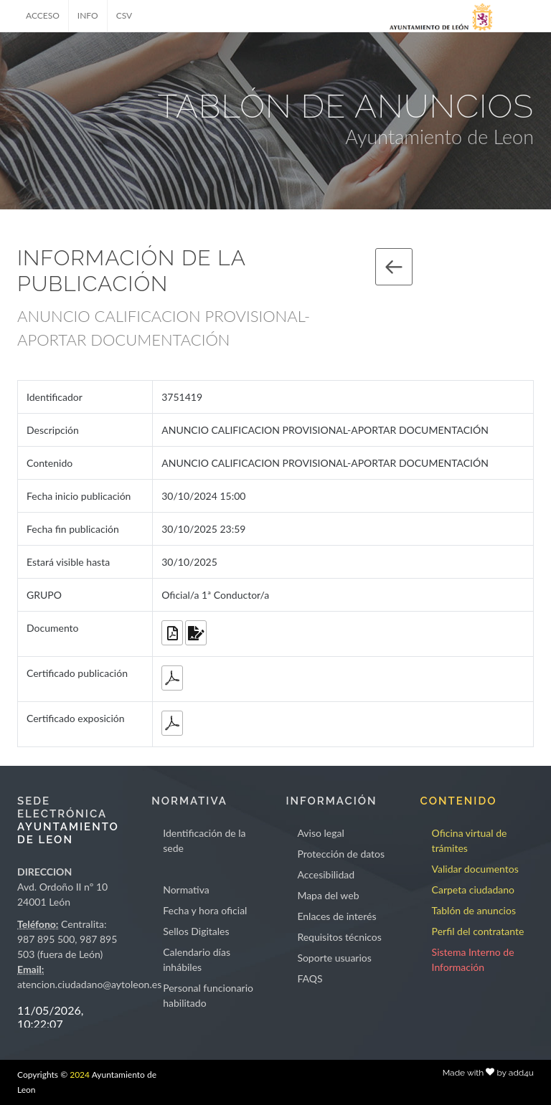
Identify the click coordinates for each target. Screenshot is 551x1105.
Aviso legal (320, 833)
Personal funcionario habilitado (208, 995)
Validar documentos (475, 869)
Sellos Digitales (196, 931)
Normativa (186, 889)
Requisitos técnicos (339, 937)
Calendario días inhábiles (196, 959)
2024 (80, 1074)
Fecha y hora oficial (205, 910)
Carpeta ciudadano (473, 889)
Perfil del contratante (478, 931)
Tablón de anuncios (474, 910)
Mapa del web (328, 895)
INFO (87, 15)
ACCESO (43, 15)
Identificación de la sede (204, 840)
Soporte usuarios (334, 958)
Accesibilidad (325, 874)
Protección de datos (341, 854)
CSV (124, 15)
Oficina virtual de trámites (469, 840)
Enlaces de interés (336, 916)
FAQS (309, 978)
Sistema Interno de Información (473, 959)
